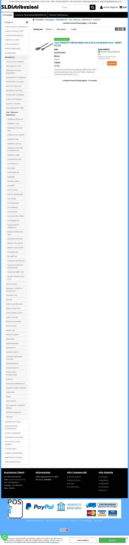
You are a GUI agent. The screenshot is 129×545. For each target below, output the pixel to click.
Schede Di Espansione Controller (14, 357)
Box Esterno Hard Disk (14, 90)
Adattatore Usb (12, 139)
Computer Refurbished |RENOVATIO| (30, 15)
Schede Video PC (12, 368)
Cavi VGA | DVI (12, 212)
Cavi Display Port (13, 220)
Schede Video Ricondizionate (11, 373)
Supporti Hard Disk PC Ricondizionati (15, 266)
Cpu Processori (11, 284)
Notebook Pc (11, 347)
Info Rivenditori (75, 477)
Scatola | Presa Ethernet (16, 260)
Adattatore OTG (13, 123)
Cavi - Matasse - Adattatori (12, 113)
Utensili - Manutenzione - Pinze (16, 277)
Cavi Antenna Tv (13, 163)
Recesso (103, 490)
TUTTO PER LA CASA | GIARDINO (12, 443)
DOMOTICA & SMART (12, 40)
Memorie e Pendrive (13, 321)
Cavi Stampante (13, 203)
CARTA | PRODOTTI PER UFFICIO (16, 27)
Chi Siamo (104, 477)
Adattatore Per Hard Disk (14, 129)
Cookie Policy (55, 542)
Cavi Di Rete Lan (13, 172)
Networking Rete (12, 343)
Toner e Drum (11, 401)
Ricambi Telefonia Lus (58, 15)
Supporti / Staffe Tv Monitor (16, 388)
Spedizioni (104, 480)
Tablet (8, 396)
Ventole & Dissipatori (13, 412)
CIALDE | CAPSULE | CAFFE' (14, 31)
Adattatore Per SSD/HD (15, 135)
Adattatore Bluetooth (15, 119)
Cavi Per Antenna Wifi (15, 194)
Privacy (71, 483)
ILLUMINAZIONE (10, 53)
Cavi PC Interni (12, 190)
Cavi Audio (11, 168)
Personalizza (83, 540)
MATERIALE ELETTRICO (13, 422)
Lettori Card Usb (12, 317)
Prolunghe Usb (12, 252)
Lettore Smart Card (13, 308)
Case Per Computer (13, 103)
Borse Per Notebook (13, 86)
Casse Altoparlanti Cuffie (15, 108)
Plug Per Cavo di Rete (15, 247)
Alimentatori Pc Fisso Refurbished (13, 71)
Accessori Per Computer (15, 61)
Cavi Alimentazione (14, 159)
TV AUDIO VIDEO (11, 449)
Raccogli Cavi (12, 256)
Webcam (9, 417)
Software (9, 379)
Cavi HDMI (10, 185)
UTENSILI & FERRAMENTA (14, 453)
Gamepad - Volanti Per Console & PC (14, 289)
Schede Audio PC (12, 352)
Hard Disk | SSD (11, 295)
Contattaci (104, 487)
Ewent (56, 59)
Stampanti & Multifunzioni (15, 383)
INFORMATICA (10, 57)
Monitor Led (10, 330)
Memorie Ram (11, 326)
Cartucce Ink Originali (14, 99)
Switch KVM (10, 392)
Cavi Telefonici (12, 207)
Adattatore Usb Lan (14, 143)
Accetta (112, 540)
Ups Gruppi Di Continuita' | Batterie (15, 406)
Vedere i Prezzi (74, 480)
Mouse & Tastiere (12, 334)
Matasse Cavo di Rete (15, 243)
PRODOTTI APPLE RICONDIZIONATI (11, 427)
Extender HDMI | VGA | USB (15, 233)
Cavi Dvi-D (10, 177)
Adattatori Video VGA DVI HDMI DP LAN (15, 149)
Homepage (7, 15)
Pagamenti (104, 483)
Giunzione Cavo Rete (15, 239)
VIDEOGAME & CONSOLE (14, 457)
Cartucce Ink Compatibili (15, 95)
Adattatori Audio (13, 155)
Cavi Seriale (11, 198)
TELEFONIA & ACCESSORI (14, 437)
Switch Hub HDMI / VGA (15, 272)
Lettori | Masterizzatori (14, 313)
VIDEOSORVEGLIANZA (13, 462)
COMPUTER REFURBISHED (14, 35)
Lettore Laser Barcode (14, 304)
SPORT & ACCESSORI (13, 433)
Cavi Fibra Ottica (13, 181)
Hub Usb (9, 300)
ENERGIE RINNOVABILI (13, 48)
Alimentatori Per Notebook (16, 77)
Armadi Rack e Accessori (15, 81)
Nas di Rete (10, 339)
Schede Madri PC (12, 363)
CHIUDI (127, 538)
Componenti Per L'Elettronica (13, 226)
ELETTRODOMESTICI (12, 44)
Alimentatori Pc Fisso (13, 66)
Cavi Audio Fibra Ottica (15, 216)
